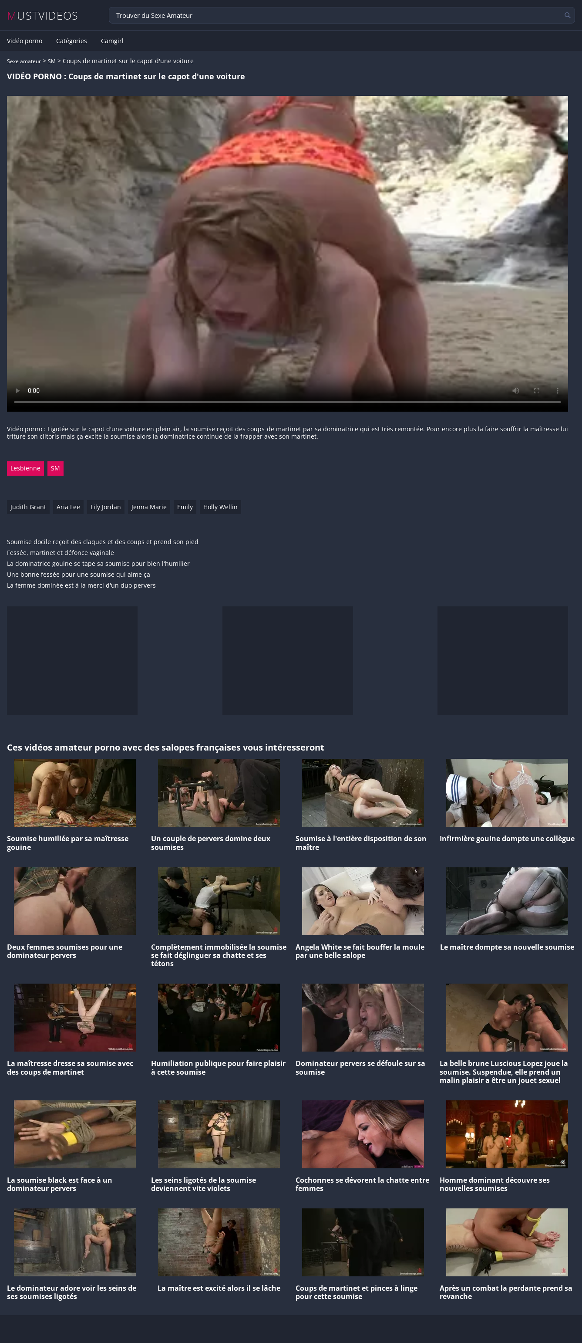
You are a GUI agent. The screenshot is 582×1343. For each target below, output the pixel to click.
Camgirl (112, 41)
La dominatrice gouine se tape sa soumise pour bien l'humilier (98, 564)
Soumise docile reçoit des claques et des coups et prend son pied (102, 542)
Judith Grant (28, 507)
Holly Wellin (220, 507)
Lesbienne (25, 468)
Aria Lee (68, 507)
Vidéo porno (24, 41)
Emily (185, 507)
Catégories (71, 41)
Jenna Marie (149, 507)
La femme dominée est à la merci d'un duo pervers (81, 585)
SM (52, 61)
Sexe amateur (24, 61)
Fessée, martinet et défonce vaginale (60, 553)
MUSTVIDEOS (43, 15)
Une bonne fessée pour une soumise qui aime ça (78, 574)
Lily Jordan (106, 507)
